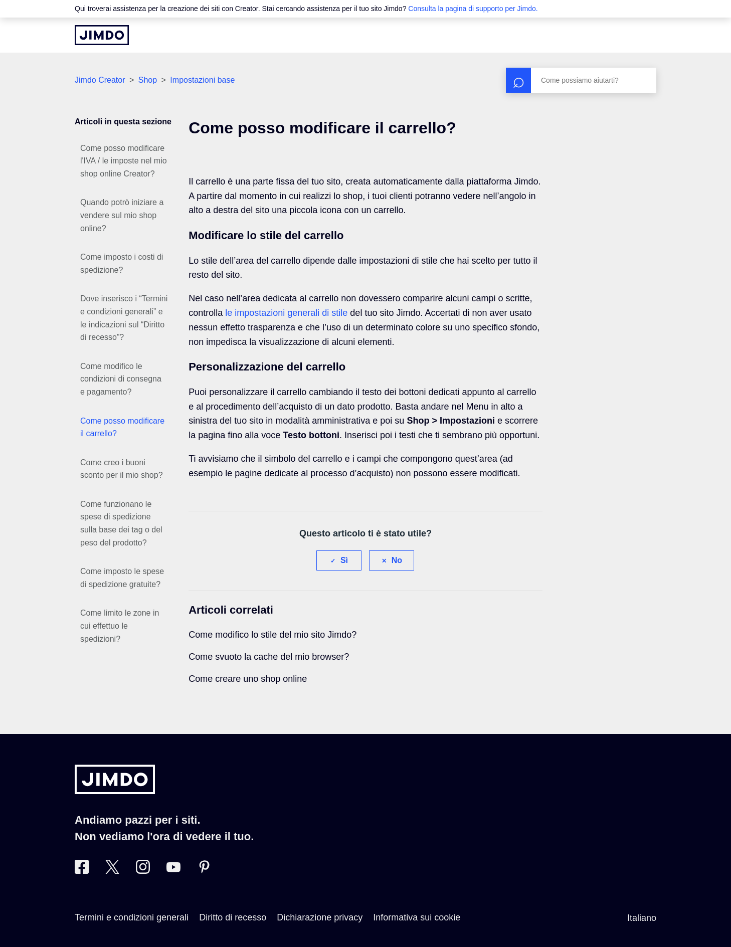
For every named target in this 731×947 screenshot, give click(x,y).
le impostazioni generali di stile (286, 313)
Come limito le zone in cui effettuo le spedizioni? (119, 626)
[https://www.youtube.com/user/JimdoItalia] (173, 871)
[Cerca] (581, 80)
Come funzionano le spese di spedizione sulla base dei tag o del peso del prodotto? (121, 523)
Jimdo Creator (100, 80)
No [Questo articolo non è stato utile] (397, 560)
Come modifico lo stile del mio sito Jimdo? (272, 635)
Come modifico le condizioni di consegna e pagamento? (120, 379)
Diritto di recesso (232, 917)
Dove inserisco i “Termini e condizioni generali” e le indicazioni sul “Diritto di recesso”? (123, 317)
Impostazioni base (202, 80)
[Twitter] (112, 871)
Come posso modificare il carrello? (122, 427)
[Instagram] (143, 871)
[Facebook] (82, 871)
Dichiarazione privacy (319, 917)
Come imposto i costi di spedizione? (121, 263)
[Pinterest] (204, 871)
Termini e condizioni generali (132, 917)
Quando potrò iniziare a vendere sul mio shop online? (121, 215)
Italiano (641, 918)
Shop (147, 80)
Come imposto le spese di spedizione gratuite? (122, 578)
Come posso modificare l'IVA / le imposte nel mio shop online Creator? (123, 161)
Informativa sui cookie (416, 917)
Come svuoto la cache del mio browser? (269, 657)
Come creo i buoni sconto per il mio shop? (121, 469)
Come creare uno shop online (248, 679)
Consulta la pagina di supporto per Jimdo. (472, 9)
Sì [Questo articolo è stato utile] (344, 560)
